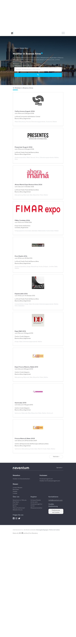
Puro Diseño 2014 (21, 256)
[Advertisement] (38, 15)
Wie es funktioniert (19, 508)
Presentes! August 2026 (23, 147)
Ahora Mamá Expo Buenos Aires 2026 (28, 184)
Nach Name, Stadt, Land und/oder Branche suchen (30, 65)
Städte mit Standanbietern (21, 478)
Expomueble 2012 (21, 293)
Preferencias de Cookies (56, 511)
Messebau (16, 475)
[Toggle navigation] (63, 33)
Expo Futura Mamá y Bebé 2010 (26, 367)
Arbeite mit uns (17, 510)
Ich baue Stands (36, 500)
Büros (14, 506)
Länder (15, 493)
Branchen (16, 489)
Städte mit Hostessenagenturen (50, 480)
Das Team (16, 502)
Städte (15, 491)
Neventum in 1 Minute (19, 500)
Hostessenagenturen (46, 478)
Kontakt (15, 504)
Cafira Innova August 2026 (25, 111)
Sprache (59, 467)
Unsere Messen (17, 487)
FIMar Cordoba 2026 (22, 220)
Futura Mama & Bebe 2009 (25, 438)
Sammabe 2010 (20, 403)
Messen (15, 484)
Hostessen (43, 475)
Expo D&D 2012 (20, 331)
